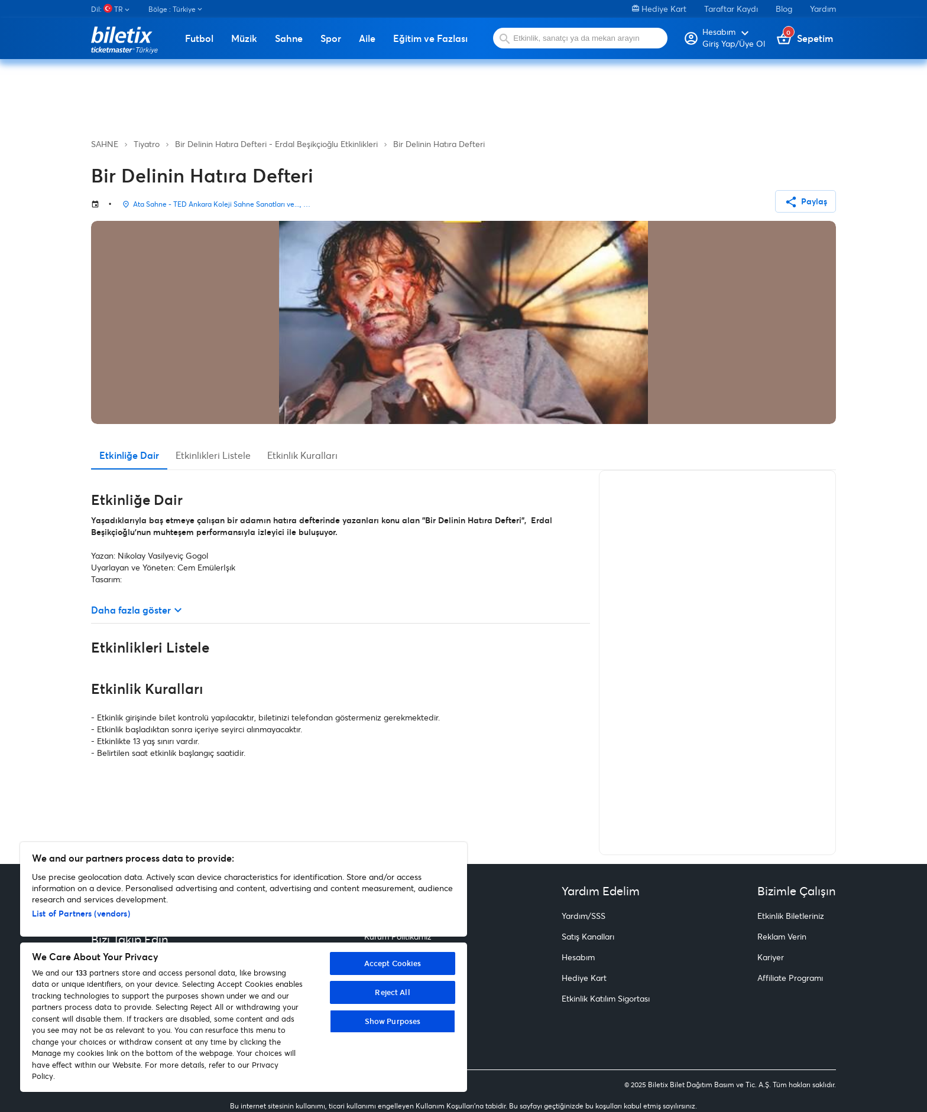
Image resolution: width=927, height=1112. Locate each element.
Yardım (823, 8)
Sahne (289, 38)
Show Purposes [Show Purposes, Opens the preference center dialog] (393, 1021)
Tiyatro (147, 143)
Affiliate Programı (790, 977)
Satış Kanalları (588, 936)
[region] (243, 967)
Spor (330, 38)
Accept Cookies (393, 963)
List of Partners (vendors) (81, 913)
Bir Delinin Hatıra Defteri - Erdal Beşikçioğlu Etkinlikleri (276, 143)
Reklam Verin (781, 936)
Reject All (392, 992)
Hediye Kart (659, 8)
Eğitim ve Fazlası (430, 38)
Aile (367, 38)
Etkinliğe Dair (129, 455)
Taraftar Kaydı (731, 8)
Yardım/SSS (583, 915)
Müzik (244, 38)
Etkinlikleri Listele (213, 455)
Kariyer (770, 957)
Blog (784, 8)
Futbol (199, 38)
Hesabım (578, 957)
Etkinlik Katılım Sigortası (606, 998)
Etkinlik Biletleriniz (790, 915)
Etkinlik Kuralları (302, 455)
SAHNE (104, 143)
